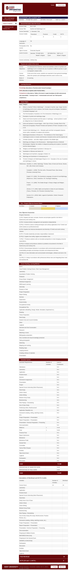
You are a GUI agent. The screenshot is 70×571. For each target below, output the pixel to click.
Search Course (61, 5)
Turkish (52, 5)
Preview (54, 567)
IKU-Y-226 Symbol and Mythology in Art (8, 18)
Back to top (62, 566)
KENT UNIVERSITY (11, 567)
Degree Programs (7, 23)
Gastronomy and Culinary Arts (8, 27)
